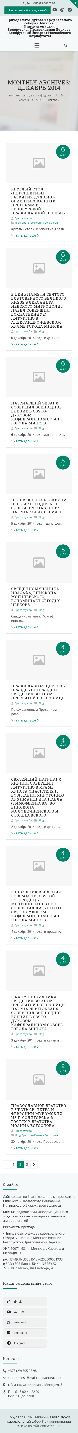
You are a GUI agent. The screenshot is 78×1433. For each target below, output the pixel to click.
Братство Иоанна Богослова (40, 222)
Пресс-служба (23, 218)
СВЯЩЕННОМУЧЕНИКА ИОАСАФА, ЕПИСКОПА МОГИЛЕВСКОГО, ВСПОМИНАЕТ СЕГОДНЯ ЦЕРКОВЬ (36, 596)
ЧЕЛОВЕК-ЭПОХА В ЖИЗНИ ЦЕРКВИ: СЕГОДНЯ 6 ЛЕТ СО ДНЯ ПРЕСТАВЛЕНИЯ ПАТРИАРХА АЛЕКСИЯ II (39, 505)
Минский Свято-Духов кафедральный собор (38, 1419)
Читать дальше (25, 235)
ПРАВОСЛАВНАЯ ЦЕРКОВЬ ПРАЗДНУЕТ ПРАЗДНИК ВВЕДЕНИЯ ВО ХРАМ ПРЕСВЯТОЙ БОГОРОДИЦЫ (38, 692)
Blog (18, 222)
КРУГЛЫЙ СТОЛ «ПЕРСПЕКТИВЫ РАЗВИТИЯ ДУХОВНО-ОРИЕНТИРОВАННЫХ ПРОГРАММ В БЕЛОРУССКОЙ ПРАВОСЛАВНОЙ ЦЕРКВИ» (38, 201)
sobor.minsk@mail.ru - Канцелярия (34, 1378)
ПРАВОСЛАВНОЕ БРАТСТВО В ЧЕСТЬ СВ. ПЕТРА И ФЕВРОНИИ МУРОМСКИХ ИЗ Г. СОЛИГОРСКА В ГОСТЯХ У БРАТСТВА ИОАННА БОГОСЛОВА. (38, 1115)
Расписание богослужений (28, 10)
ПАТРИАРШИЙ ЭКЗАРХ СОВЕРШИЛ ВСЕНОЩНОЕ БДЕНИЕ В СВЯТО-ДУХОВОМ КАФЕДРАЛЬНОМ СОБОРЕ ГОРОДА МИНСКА (37, 413)
